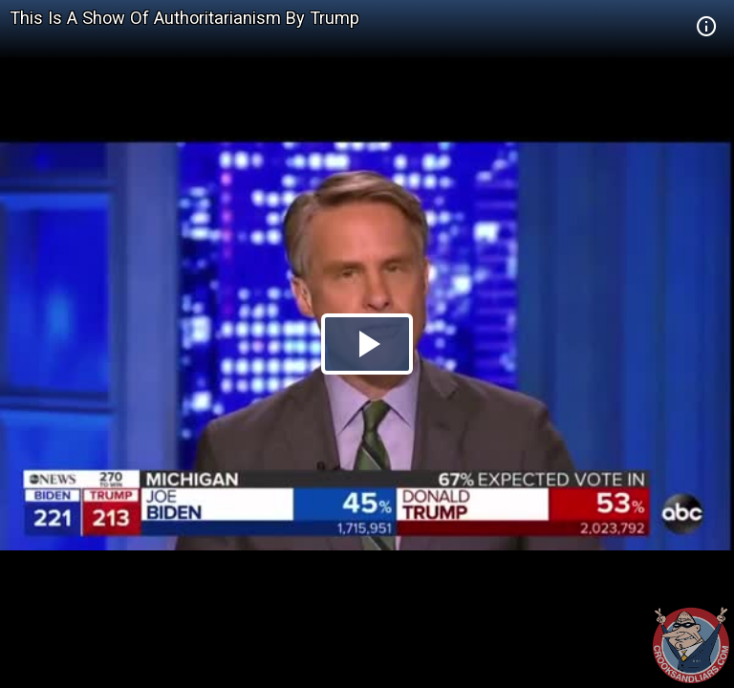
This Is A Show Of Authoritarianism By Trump (184, 18)
